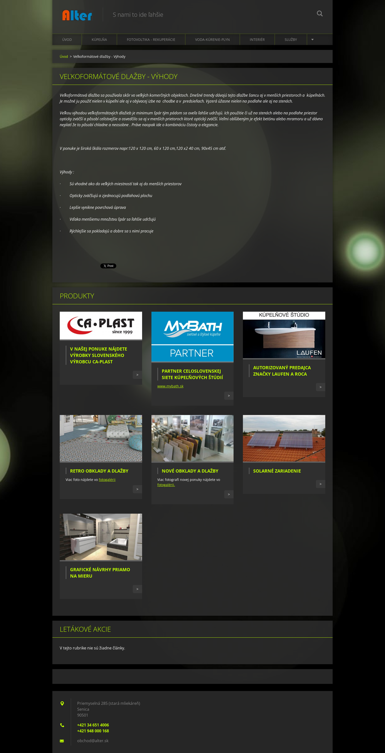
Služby (291, 39)
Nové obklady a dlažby (190, 471)
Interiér (257, 39)
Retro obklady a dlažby (99, 471)
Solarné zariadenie (277, 471)
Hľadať (320, 14)
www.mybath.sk (170, 386)
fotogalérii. (166, 484)
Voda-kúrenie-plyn (212, 39)
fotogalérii (107, 479)
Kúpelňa (99, 39)
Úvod (67, 39)
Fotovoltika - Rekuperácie (151, 39)
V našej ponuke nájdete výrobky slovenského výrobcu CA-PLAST (98, 355)
